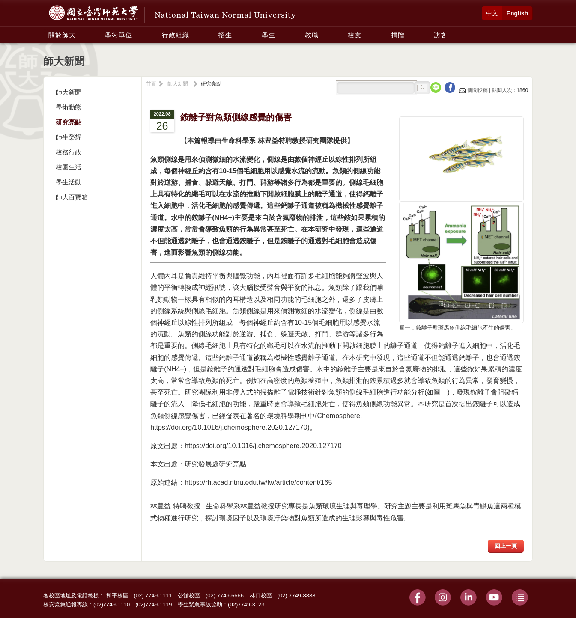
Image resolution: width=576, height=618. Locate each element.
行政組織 (175, 35)
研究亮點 (68, 122)
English (517, 13)
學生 (268, 35)
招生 (225, 35)
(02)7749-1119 (153, 604)
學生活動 (68, 182)
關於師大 (62, 35)
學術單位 (118, 35)
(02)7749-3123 (246, 604)
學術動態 (68, 107)
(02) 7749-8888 (297, 595)
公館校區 (189, 595)
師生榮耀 (68, 137)
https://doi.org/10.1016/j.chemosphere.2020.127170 (263, 445)
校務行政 (68, 152)
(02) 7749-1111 (153, 595)
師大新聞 (68, 92)
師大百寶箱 (72, 197)
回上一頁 (506, 546)
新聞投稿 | (475, 90)
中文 (492, 13)
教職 (312, 35)
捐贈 (398, 35)
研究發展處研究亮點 (215, 464)
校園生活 (68, 167)
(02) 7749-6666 (225, 595)
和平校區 (117, 595)
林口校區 (261, 595)
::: (45, 30)
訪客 (441, 35)
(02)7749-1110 (111, 604)
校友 (354, 35)
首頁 (151, 84)
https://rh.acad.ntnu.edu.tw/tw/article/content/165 (258, 482)
